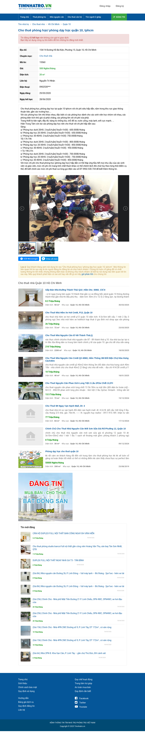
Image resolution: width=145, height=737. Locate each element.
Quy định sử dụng (26, 691)
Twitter (80, 702)
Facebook (82, 698)
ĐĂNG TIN (119, 17)
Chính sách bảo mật (27, 687)
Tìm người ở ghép (93, 17)
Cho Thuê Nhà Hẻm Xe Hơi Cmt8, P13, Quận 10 (68, 312)
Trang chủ (24, 17)
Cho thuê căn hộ (75, 17)
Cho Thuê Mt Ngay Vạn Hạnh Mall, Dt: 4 (65, 406)
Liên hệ (21, 710)
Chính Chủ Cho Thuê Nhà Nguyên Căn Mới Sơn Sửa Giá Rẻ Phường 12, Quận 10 (85, 428)
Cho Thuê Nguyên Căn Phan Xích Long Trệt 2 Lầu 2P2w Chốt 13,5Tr (79, 383)
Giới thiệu (22, 683)
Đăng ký (120, 6)
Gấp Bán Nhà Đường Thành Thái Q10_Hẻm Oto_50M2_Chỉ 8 (75, 290)
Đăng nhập (105, 6)
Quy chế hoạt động (83, 679)
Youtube (81, 707)
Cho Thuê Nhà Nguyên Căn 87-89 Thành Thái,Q (69, 335)
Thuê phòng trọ (39, 17)
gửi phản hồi (87, 274)
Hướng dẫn (23, 698)
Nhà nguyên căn (57, 17)
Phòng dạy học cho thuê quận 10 (61, 451)
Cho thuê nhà (46, 56)
